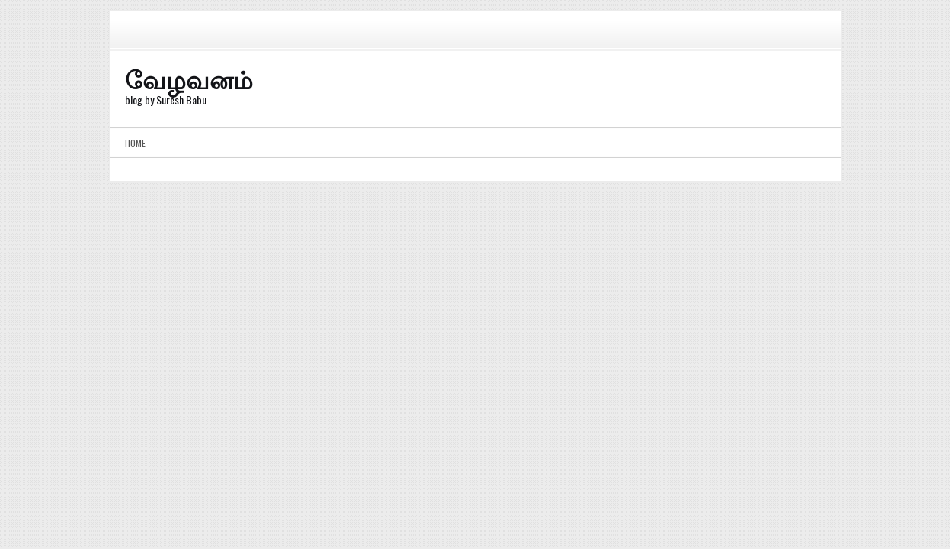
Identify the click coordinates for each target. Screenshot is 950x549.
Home (135, 142)
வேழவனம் (189, 78)
